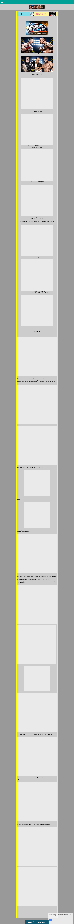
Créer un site (41, 922)
